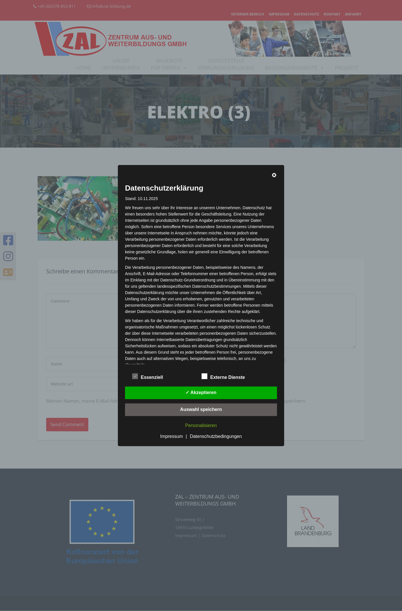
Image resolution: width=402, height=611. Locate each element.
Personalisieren (201, 425)
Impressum (171, 436)
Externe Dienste (223, 376)
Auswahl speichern (201, 409)
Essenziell (147, 376)
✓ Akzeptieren (201, 392)
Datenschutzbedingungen (216, 436)
